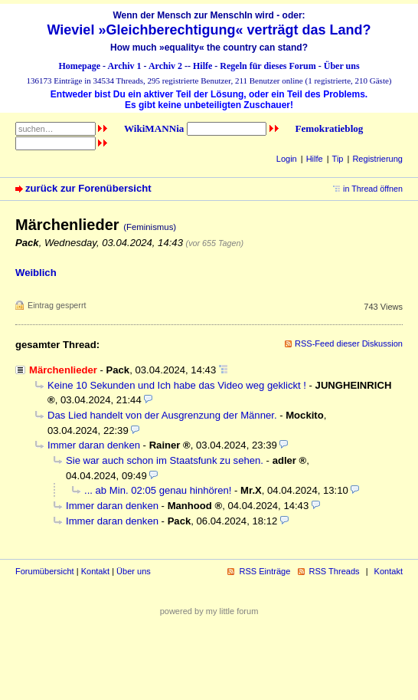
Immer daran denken (93, 445)
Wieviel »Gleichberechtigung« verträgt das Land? (209, 30)
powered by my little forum (209, 611)
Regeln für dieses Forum (267, 66)
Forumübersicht (44, 571)
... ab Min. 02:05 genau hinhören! (157, 490)
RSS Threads (334, 571)
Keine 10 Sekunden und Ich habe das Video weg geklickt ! (176, 385)
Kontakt (95, 571)
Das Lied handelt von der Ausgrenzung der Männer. (162, 415)
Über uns (342, 66)
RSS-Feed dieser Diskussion (349, 343)
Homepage (79, 66)
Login (286, 158)
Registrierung (377, 158)
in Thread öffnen (373, 188)
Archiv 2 (165, 66)
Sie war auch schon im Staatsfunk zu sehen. (164, 460)
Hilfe (202, 66)
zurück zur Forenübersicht (88, 188)
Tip (338, 158)
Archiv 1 (124, 66)
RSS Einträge (264, 571)
